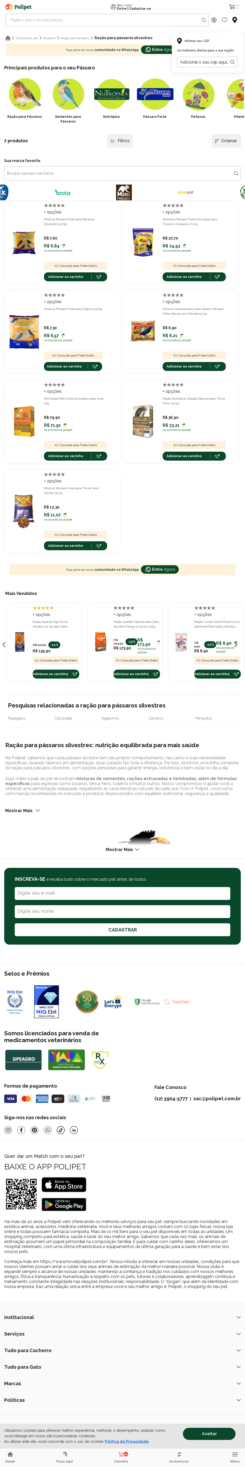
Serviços (122, 1334)
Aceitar (209, 1433)
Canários (156, 718)
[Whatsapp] (48, 1130)
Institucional (122, 1317)
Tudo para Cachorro (122, 1350)
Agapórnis (110, 718)
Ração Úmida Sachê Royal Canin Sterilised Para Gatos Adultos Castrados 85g (217, 624)
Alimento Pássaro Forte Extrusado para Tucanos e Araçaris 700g (190, 221)
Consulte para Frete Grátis (75, 266)
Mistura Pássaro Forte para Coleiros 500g (73, 309)
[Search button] (204, 20)
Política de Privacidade (127, 1441)
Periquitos (204, 718)
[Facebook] (21, 1130)
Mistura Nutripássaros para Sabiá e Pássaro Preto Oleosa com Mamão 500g (193, 311)
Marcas (122, 1383)
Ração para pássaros (75, 38)
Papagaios (16, 718)
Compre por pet (27, 38)
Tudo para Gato (122, 1367)
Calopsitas (63, 718)
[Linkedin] (74, 1130)
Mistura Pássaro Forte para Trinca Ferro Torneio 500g (71, 490)
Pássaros (49, 38)
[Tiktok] (61, 1130)
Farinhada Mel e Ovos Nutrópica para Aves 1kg (74, 401)
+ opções (53, 212)
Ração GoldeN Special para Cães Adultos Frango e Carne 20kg (136, 624)
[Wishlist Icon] (224, 20)
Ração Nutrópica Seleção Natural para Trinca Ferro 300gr (194, 401)
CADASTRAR (122, 930)
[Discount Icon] (214, 20)
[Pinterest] (34, 1130)
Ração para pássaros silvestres (123, 38)
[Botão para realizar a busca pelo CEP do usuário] (232, 62)
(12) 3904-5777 (171, 1098)
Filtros (120, 140)
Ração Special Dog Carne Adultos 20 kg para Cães (50, 624)
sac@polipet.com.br (217, 1098)
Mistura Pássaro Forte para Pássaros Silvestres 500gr (69, 221)
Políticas (122, 1400)
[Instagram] (8, 1130)
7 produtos (16, 140)
